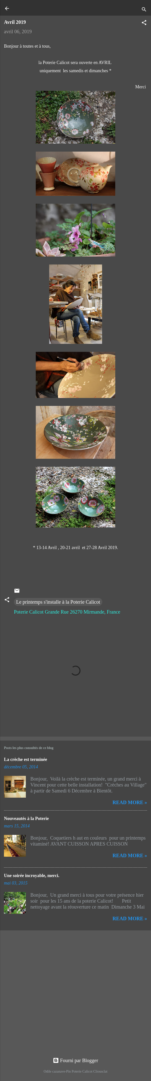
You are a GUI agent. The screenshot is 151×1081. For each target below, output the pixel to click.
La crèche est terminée (25, 759)
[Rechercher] (144, 10)
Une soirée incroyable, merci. (31, 875)
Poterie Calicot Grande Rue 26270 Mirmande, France (67, 612)
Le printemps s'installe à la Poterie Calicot (58, 602)
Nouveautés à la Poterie (26, 818)
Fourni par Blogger (75, 1060)
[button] (144, 23)
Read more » (130, 802)
